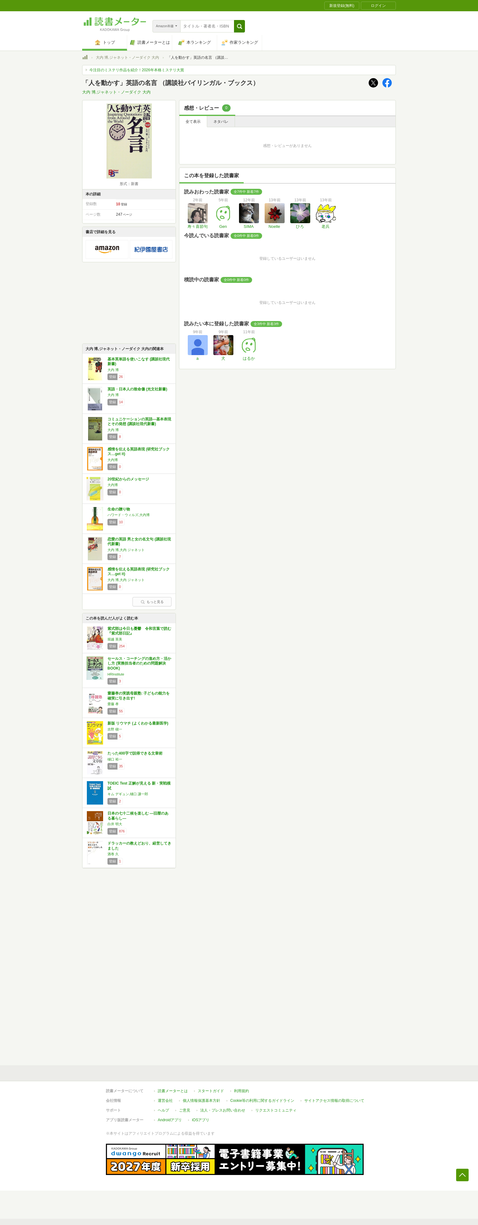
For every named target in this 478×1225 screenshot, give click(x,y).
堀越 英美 (114, 639)
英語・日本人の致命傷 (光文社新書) (137, 389)
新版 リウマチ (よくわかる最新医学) (137, 723)
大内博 (112, 460)
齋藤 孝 (113, 704)
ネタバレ (220, 121)
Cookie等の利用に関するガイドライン (262, 1100)
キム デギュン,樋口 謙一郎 (127, 794)
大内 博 (113, 370)
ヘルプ (163, 1110)
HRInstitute (115, 674)
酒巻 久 (113, 854)
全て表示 (193, 121)
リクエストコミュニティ (275, 1110)
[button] (239, 26)
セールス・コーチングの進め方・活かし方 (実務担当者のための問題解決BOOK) (139, 663)
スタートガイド (211, 1091)
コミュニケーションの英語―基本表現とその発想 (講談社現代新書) (139, 421)
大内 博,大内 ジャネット (126, 550)
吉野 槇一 (114, 729)
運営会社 (165, 1100)
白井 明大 (114, 824)
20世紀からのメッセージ (128, 479)
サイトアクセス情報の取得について (334, 1100)
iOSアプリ (200, 1120)
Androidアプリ (170, 1120)
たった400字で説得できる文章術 (134, 753)
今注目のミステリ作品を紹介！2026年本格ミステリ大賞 (136, 70)
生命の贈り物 (118, 509)
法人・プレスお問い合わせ (222, 1110)
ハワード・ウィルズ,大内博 (128, 515)
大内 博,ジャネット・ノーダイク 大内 (127, 57)
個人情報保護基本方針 (201, 1100)
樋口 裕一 (114, 759)
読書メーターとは (173, 1091)
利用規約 (241, 1091)
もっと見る (152, 602)
